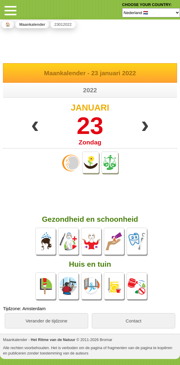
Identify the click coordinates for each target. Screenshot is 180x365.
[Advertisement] (90, 45)
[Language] (151, 12)
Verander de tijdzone (46, 320)
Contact (133, 320)
